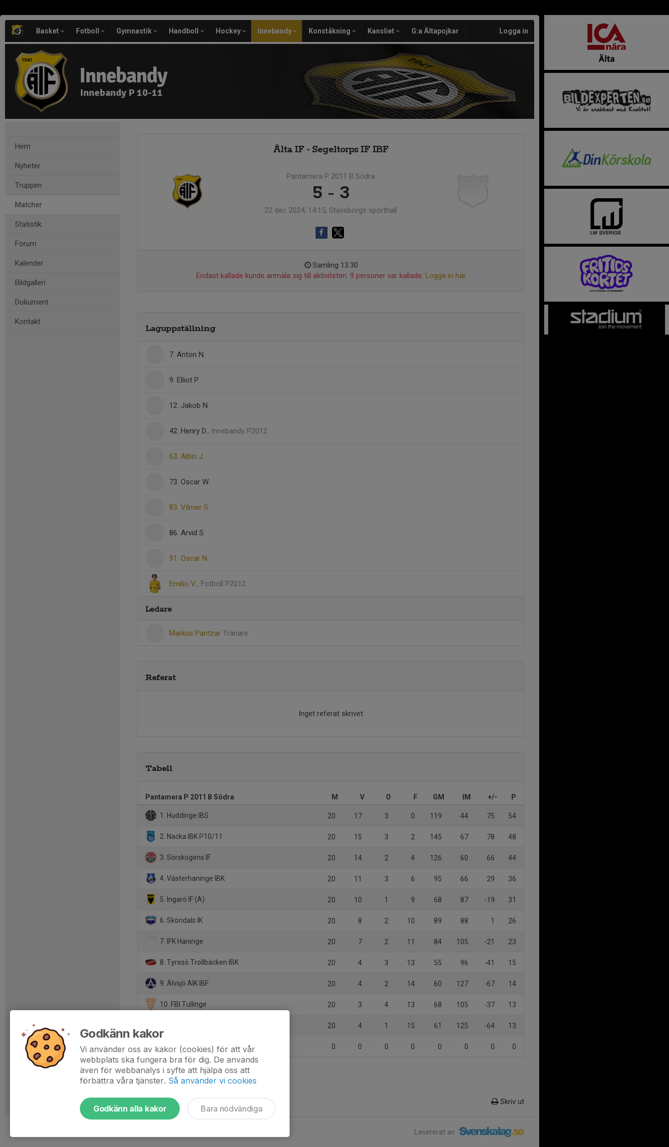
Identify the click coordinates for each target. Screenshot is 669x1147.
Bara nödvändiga (231, 1109)
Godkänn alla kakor (129, 1109)
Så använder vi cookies (212, 1081)
